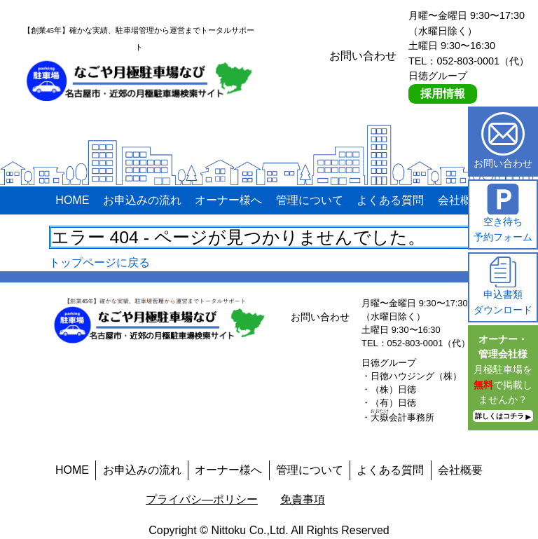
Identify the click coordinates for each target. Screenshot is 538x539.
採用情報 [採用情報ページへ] (442, 94)
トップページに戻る (99, 262)
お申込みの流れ (142, 200)
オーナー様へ (228, 200)
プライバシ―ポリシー (202, 499)
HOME (72, 200)
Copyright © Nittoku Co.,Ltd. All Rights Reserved (269, 530)
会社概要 (460, 200)
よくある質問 (390, 200)
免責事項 (302, 499)
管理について (309, 200)
